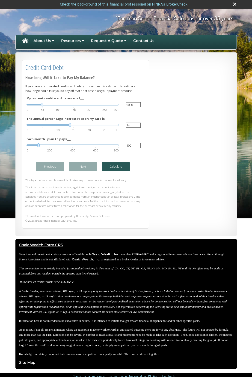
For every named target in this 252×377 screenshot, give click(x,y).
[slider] (73, 105)
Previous (50, 166)
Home (25, 41)
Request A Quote (107, 41)
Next (83, 166)
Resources (71, 41)
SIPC (145, 254)
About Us (42, 41)
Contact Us (143, 41)
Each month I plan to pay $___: (49, 139)
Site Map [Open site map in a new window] (27, 362)
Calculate (116, 166)
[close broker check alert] (235, 4)
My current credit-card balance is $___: (56, 98)
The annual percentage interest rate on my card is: (66, 119)
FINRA (136, 254)
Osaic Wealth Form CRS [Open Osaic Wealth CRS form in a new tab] (41, 245)
